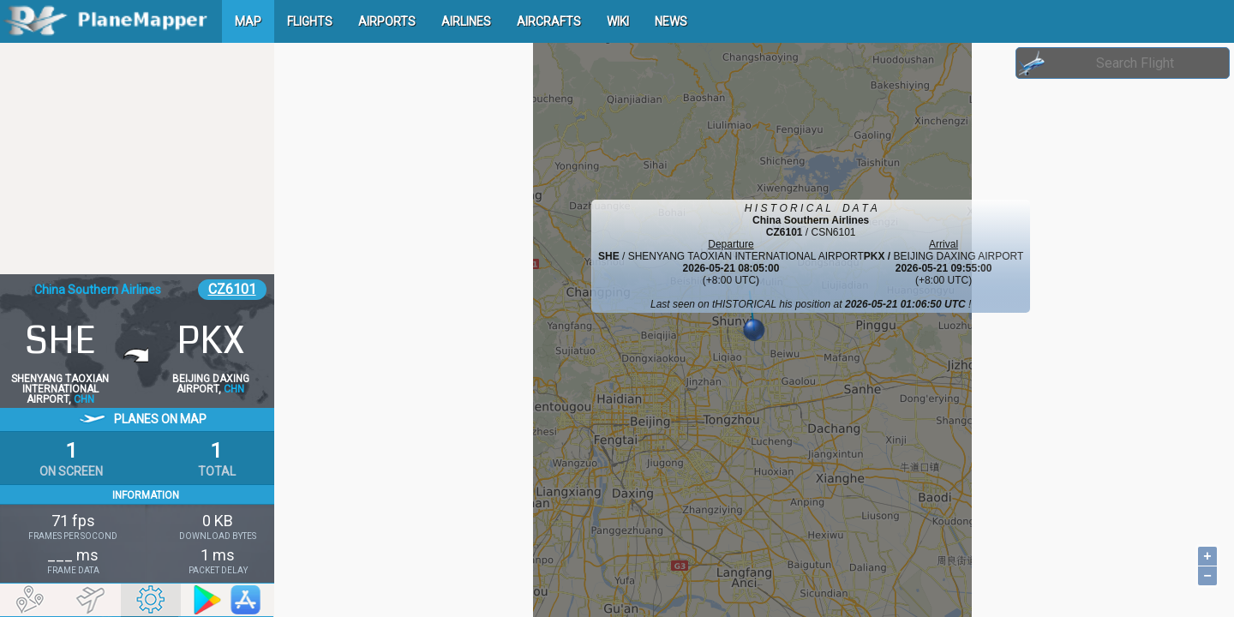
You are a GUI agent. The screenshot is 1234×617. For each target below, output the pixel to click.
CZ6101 (232, 289)
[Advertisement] (137, 158)
